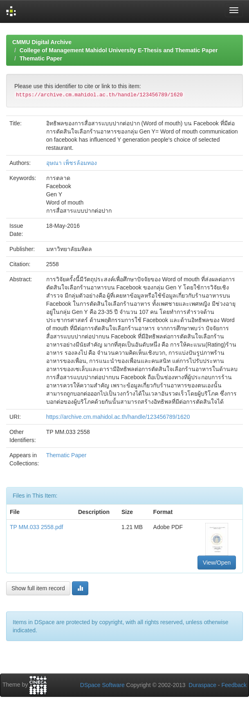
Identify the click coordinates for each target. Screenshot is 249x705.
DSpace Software (102, 685)
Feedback (234, 685)
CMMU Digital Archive (42, 42)
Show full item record (38, 588)
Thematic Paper (41, 58)
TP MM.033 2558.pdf (36, 527)
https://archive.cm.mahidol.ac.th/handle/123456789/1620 (118, 417)
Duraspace (202, 685)
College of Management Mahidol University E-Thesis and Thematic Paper (119, 50)
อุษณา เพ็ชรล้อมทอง (71, 163)
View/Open (217, 562)
